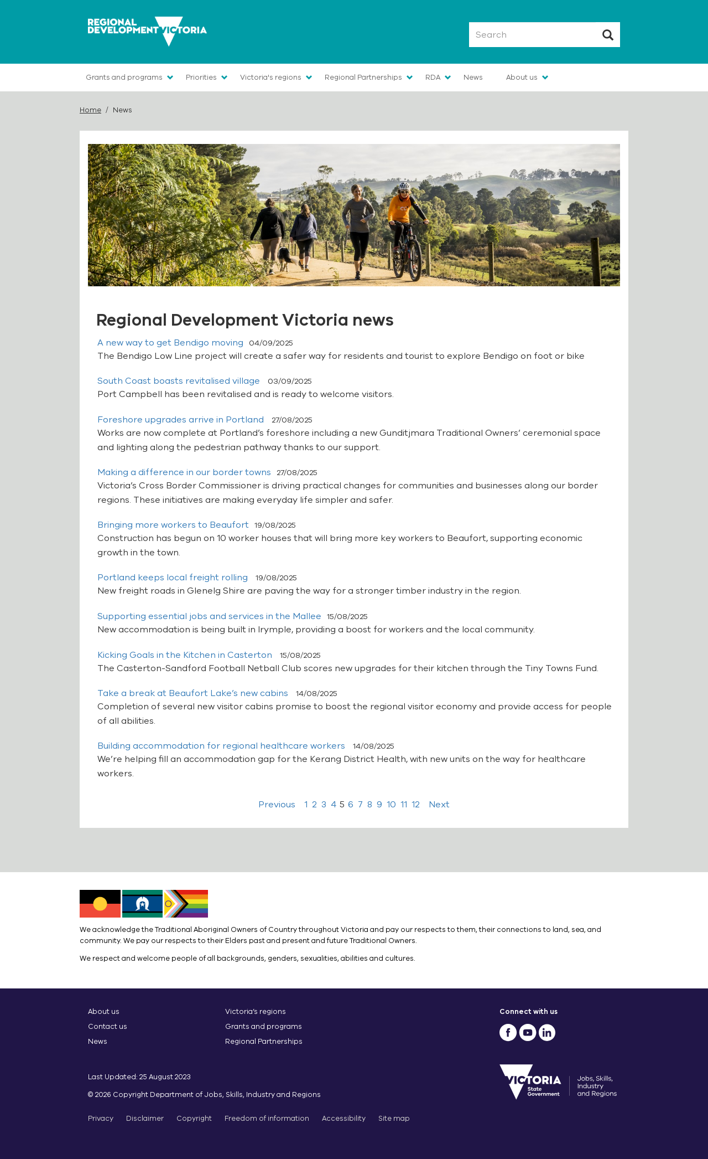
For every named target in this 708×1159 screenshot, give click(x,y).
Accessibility (344, 1118)
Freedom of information (267, 1118)
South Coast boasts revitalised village (179, 381)
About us (522, 77)
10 (391, 805)
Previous (276, 805)
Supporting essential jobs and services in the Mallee (209, 616)
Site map (394, 1118)
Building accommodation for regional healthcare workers (222, 746)
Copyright (194, 1118)
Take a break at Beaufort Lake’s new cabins (193, 693)
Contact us (107, 1026)
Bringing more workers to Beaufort (173, 525)
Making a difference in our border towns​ (184, 472)
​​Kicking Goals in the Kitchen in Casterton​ (185, 655)
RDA (432, 77)
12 (416, 805)
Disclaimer (145, 1118)
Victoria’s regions (255, 1011)
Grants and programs (124, 77)
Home (90, 110)
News (473, 77)
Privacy (100, 1118)
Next (439, 805)
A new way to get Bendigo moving (170, 343)
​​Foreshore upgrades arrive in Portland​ (181, 420)
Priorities (201, 77)
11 (403, 805)
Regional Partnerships (363, 77)
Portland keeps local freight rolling (173, 577)
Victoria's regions (270, 77)
